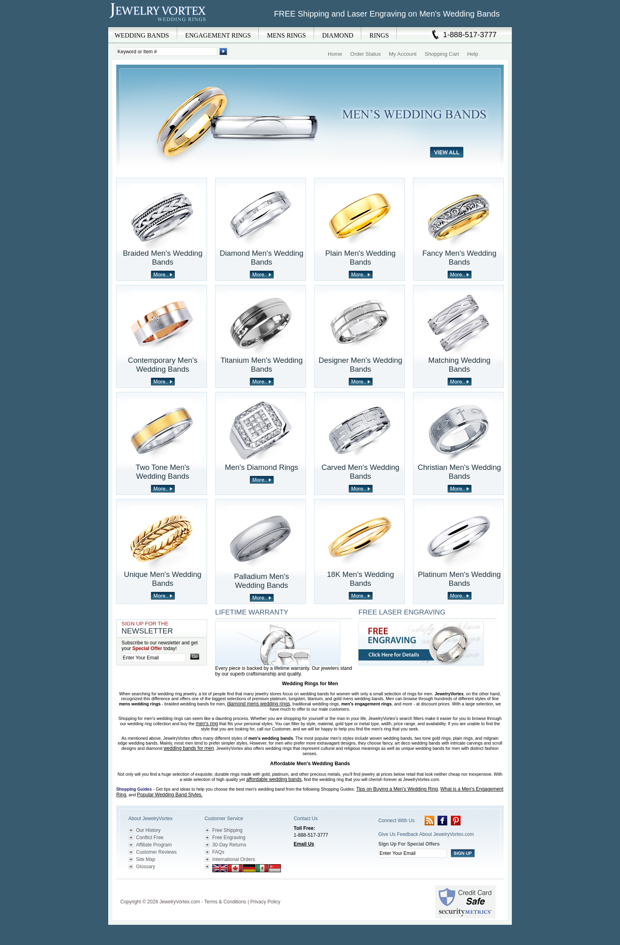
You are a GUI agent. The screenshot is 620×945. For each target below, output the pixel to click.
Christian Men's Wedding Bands (459, 471)
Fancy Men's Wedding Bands (459, 257)
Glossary (145, 866)
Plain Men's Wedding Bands (360, 257)
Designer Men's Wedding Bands (360, 364)
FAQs (218, 852)
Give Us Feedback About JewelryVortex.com (426, 834)
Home (335, 54)
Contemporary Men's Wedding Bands (163, 364)
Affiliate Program (154, 844)
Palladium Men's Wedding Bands (261, 580)
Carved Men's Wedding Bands (361, 471)
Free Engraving (228, 837)
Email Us (304, 844)
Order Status (365, 54)
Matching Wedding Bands (459, 364)
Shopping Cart (442, 54)
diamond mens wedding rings (258, 704)
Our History (148, 830)
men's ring (207, 723)
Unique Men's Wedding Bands (162, 578)
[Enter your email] (153, 657)
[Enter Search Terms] (166, 51)
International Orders (233, 859)
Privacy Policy (265, 902)
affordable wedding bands (274, 779)
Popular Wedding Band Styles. (170, 795)
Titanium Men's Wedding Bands (261, 364)
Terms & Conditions (225, 902)
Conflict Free (149, 837)
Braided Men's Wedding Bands (162, 257)
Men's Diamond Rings (261, 467)
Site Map (145, 859)
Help (472, 54)
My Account (403, 54)
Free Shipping (227, 830)
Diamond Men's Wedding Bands (262, 257)
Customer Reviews (156, 852)
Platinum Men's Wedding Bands (459, 578)
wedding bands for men (188, 748)
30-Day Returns (229, 844)
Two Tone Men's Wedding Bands (163, 471)
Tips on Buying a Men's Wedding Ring (397, 789)
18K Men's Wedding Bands (360, 578)
